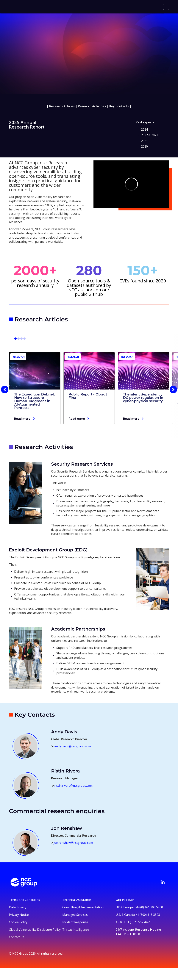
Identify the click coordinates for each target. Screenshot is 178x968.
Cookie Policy (18, 922)
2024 (144, 129)
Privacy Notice (19, 915)
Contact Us (16, 937)
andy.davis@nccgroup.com (72, 746)
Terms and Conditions (24, 900)
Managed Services (75, 915)
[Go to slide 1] (15, 338)
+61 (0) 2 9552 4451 (137, 922)
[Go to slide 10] (24, 338)
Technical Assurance (76, 900)
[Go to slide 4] (18, 338)
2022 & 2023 (149, 135)
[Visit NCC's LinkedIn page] (162, 882)
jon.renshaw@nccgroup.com (73, 843)
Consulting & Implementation (83, 907)
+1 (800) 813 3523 (147, 915)
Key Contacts (119, 106)
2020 (144, 146)
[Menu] (166, 7)
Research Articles (62, 106)
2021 (144, 141)
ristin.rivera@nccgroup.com (73, 786)
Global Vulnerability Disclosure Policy (35, 930)
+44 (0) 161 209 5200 (148, 907)
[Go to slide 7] (21, 338)
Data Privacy (17, 907)
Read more (22, 418)
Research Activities (92, 106)
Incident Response (75, 922)
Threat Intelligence (75, 930)
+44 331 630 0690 (128, 934)
